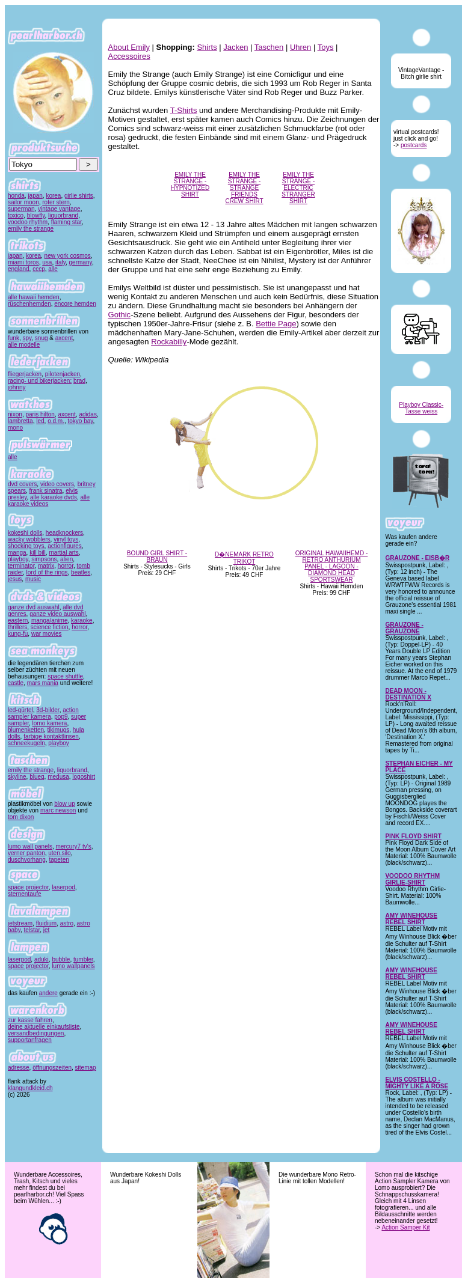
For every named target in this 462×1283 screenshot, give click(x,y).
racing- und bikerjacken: (40, 380)
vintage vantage (59, 209)
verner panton (26, 853)
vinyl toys (66, 539)
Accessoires (129, 56)
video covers (57, 484)
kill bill (37, 552)
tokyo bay (80, 421)
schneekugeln (26, 743)
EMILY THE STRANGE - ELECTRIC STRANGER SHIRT (298, 187)
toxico (15, 215)
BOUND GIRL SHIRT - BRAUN (157, 556)
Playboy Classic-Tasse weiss (421, 408)
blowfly (36, 215)
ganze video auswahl (57, 614)
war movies (46, 633)
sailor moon (23, 202)
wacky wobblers (29, 539)
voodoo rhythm (28, 222)
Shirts (207, 47)
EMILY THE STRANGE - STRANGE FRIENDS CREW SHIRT (244, 187)
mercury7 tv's (73, 846)
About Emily (129, 47)
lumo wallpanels (73, 966)
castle (15, 683)
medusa (58, 776)
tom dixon (21, 817)
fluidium (46, 923)
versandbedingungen (36, 1033)
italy (60, 262)
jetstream (20, 923)
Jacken (235, 47)
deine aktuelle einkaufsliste (44, 1026)
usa (47, 262)
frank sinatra (46, 490)
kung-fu (18, 633)
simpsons (44, 559)
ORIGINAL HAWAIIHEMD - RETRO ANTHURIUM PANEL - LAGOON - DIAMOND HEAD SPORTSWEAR (331, 566)
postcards (414, 145)
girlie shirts (78, 195)
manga (17, 552)
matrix (46, 565)
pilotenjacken (62, 374)
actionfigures (65, 546)
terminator (21, 565)
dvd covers (22, 484)
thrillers (17, 627)
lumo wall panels (30, 846)
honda (16, 195)
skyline (17, 776)
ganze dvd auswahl (34, 607)
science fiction (50, 627)
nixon (15, 414)
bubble (61, 959)
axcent (64, 338)
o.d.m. (56, 421)
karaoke (82, 620)
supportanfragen (30, 1040)
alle (53, 269)
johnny (16, 387)
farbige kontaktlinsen (51, 736)
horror (65, 565)
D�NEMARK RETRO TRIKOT (244, 558)
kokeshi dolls (25, 532)
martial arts (63, 552)
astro (66, 923)
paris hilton (39, 414)
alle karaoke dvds (53, 497)
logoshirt (83, 776)
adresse (18, 1067)
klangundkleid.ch (30, 1088)
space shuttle (65, 676)
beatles (80, 572)
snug (41, 338)
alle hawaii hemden (34, 297)
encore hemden (75, 303)
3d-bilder (47, 710)
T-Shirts (183, 110)
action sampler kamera (43, 713)
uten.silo (59, 853)
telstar (32, 930)
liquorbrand (63, 215)
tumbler (83, 959)
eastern (18, 620)
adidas (87, 414)
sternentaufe (25, 894)
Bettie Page (276, 323)
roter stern (56, 202)
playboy (18, 559)
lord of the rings (47, 572)
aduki (41, 959)
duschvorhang (27, 859)
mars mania (42, 683)
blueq (36, 776)
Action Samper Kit (405, 1227)
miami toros (23, 262)
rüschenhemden (29, 303)
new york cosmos (68, 255)
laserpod (63, 887)
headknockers (64, 532)
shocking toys (26, 546)
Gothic (119, 314)
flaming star (66, 222)
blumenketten (26, 730)
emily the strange (31, 228)
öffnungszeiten (52, 1067)
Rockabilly (168, 341)
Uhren (300, 47)
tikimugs (59, 730)
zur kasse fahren (30, 1020)
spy (26, 338)
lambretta (20, 421)
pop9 (60, 716)
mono (15, 427)
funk (13, 338)
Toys (326, 47)
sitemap (85, 1067)
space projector (28, 887)
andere (48, 993)
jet (46, 930)
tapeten (59, 859)
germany (80, 262)
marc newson (58, 810)
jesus (15, 579)
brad (79, 380)
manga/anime (49, 620)
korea (53, 195)
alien (66, 559)
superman (21, 209)
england (18, 269)
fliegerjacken (25, 374)
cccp (38, 269)
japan (35, 195)
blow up (64, 803)
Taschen (268, 47)
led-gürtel (20, 710)
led (40, 421)
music (33, 579)
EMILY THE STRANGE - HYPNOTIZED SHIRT (190, 184)
